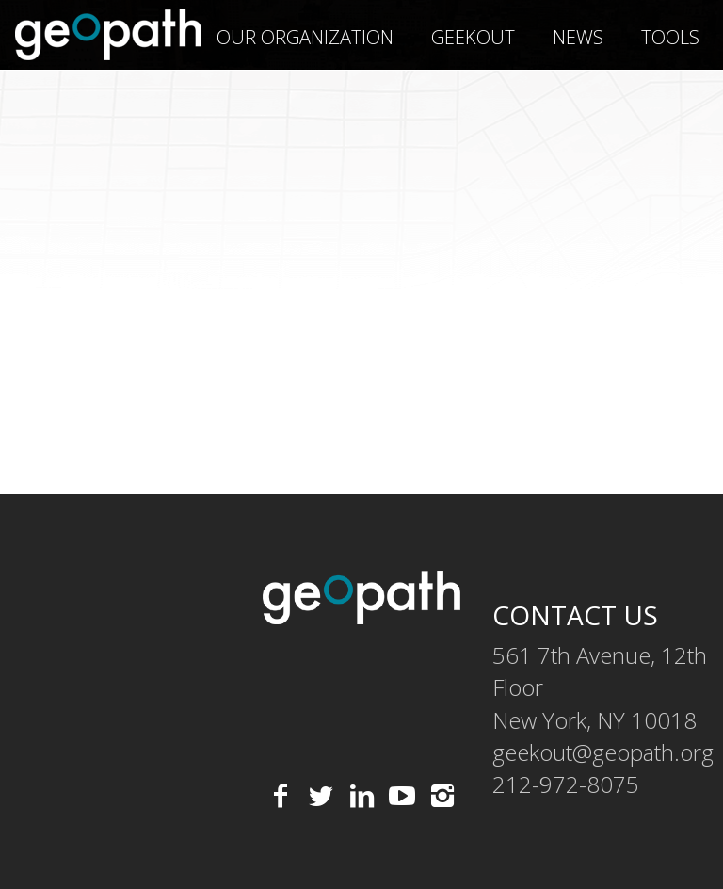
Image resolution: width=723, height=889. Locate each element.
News (578, 37)
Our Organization (305, 37)
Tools (670, 37)
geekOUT (473, 37)
